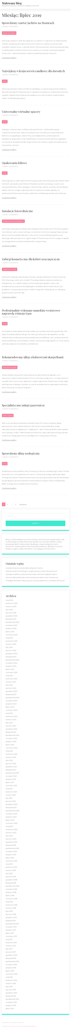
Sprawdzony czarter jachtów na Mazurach (28, 23)
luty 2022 (9, 760)
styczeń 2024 (11, 688)
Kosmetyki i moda (9, 367)
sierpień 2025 (11, 628)
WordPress (32, 1026)
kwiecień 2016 (11, 980)
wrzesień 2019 (11, 851)
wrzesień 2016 (11, 965)
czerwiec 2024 (11, 672)
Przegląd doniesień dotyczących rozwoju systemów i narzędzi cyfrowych (35, 581)
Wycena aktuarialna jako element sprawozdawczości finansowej (32, 577)
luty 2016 (9, 987)
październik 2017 (12, 924)
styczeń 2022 (11, 763)
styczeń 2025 (11, 650)
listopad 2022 (11, 732)
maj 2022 (9, 751)
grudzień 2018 (11, 880)
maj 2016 (9, 977)
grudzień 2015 (11, 993)
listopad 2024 (11, 657)
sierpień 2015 (11, 1005)
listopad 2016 (11, 958)
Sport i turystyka (9, 33)
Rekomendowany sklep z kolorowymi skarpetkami (32, 357)
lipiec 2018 (10, 895)
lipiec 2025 (10, 632)
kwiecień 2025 (11, 641)
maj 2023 (9, 713)
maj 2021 (9, 789)
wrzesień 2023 (11, 701)
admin (5, 26)
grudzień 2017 (11, 917)
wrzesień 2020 (11, 814)
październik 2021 (12, 773)
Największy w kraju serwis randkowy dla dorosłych (33, 71)
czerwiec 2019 (11, 861)
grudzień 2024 (11, 654)
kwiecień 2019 (11, 867)
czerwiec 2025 (11, 635)
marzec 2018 (11, 908)
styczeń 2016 (11, 990)
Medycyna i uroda (9, 269)
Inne (4, 81)
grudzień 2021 (11, 767)
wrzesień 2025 (11, 625)
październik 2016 (12, 961)
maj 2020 (9, 826)
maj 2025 (9, 638)
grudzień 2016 (11, 955)
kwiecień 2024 (11, 679)
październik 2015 (12, 999)
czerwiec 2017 (11, 936)
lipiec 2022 (10, 745)
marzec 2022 (11, 757)
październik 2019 (12, 848)
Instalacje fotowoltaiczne (17, 211)
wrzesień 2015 (11, 1002)
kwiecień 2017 (11, 943)
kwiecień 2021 (11, 792)
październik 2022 (12, 735)
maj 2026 (9, 600)
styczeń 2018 (11, 914)
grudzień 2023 (11, 691)
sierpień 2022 (11, 741)
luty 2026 (9, 610)
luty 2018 (9, 911)
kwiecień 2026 (11, 603)
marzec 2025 (11, 644)
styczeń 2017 (11, 952)
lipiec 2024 (10, 669)
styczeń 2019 (11, 877)
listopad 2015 (11, 996)
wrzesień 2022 (11, 738)
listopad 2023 (11, 694)
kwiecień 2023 (11, 716)
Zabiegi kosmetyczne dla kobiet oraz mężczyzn (31, 259)
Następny (23, 504)
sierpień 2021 (11, 779)
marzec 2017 (11, 946)
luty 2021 (9, 798)
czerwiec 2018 (11, 899)
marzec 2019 (11, 870)
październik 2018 (12, 886)
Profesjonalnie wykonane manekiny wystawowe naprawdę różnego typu (31, 311)
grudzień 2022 (11, 729)
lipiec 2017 (10, 933)
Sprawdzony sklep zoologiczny (21, 453)
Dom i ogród (7, 415)
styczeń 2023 (11, 726)
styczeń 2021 (11, 801)
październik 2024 (12, 660)
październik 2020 (13, 811)
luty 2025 (9, 647)
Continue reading (9, 58)
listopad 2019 (11, 845)
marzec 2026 (11, 606)
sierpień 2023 (11, 704)
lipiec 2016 (10, 971)
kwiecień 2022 (11, 754)
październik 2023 (12, 698)
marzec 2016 (11, 983)
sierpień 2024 (11, 666)
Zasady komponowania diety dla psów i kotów (24, 568)
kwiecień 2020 (11, 829)
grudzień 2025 (11, 616)
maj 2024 (9, 676)
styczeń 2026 (11, 613)
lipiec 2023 (10, 707)
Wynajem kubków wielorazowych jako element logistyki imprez (31, 574)
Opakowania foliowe (14, 163)
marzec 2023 (11, 719)
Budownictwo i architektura (13, 221)
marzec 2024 (11, 682)
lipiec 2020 (10, 820)
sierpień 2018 (11, 892)
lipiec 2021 (10, 782)
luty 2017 (9, 949)
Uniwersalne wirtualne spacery (21, 111)
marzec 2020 (11, 833)
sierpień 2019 (11, 855)
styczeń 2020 (11, 839)
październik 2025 (12, 622)
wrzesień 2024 (11, 663)
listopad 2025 (11, 619)
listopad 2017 (11, 921)
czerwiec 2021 (11, 785)
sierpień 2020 (11, 817)
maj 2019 (9, 864)
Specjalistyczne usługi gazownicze (23, 405)
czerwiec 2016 (11, 974)
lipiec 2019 (10, 858)
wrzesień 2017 (11, 927)
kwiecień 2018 (11, 905)
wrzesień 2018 (11, 889)
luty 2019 (9, 873)
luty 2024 (9, 685)
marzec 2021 (11, 795)
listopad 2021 (11, 770)
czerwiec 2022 (11, 748)
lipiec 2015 (10, 1009)
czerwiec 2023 (11, 710)
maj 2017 (9, 939)
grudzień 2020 (11, 804)
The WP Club (14, 1026)
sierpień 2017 (11, 930)
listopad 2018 (11, 883)
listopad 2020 (11, 807)
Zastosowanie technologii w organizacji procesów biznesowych (31, 571)
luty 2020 (9, 836)
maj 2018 (9, 902)
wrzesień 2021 (11, 776)
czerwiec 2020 (12, 823)
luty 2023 (9, 723)
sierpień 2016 (11, 968)
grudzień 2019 (11, 842)
